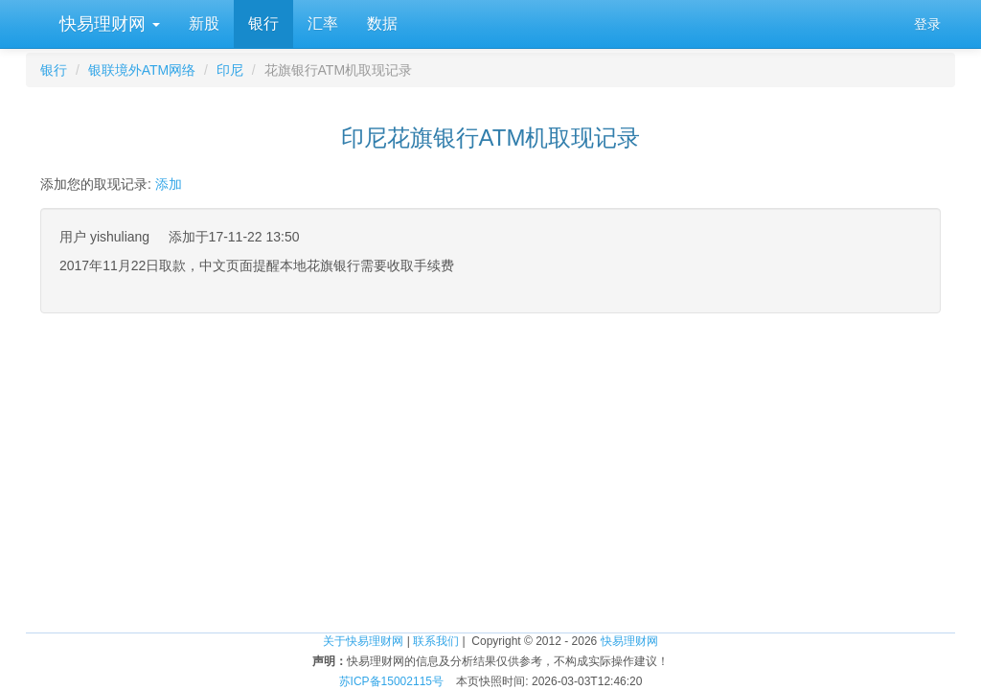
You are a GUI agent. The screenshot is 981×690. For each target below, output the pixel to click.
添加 (168, 184)
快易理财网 (107, 24)
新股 (204, 23)
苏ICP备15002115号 (391, 681)
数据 (382, 23)
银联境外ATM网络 (142, 70)
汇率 (323, 23)
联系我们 (436, 641)
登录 (927, 24)
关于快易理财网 (363, 641)
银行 (263, 23)
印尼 (230, 70)
